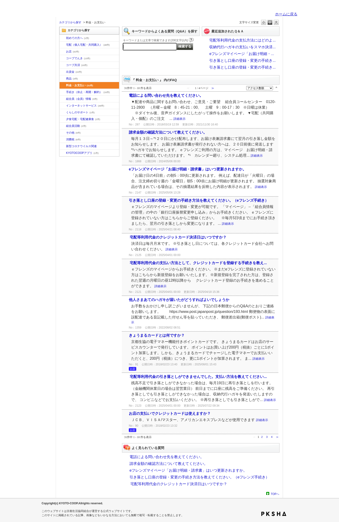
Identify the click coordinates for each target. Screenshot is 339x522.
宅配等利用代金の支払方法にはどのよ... (242, 40)
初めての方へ (77, 38)
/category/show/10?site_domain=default (63, 38)
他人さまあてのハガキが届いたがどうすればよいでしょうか (179, 300)
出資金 (74, 71)
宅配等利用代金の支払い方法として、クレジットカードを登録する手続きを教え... (198, 263)
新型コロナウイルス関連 (81, 146)
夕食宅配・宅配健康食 (83, 119)
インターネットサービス (85, 105)
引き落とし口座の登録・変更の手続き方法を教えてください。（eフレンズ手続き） (199, 200)
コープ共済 (76, 65)
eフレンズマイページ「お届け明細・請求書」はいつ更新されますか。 (187, 169)
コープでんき (78, 58)
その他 (73, 132)
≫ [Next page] (277, 437)
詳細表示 (179, 119)
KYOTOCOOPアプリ (82, 153)
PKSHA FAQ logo (273, 514)
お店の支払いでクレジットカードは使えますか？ (170, 413)
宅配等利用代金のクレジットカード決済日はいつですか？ (177, 237)
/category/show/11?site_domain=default (63, 79)
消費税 (73, 139)
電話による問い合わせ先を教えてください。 (166, 95)
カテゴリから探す (70, 22)
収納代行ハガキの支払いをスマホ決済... (242, 47)
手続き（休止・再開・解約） (88, 92)
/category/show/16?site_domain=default (63, 113)
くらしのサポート (80, 112)
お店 (72, 51)
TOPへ (275, 493)
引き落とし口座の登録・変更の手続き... (242, 60)
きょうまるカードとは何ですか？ (157, 335)
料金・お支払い (79, 85)
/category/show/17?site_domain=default (63, 119)
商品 (72, 78)
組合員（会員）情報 (81, 98)
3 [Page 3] (267, 437)
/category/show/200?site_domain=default (63, 153)
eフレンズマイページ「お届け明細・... (241, 54)
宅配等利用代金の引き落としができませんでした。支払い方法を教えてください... (198, 377)
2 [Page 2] (262, 437)
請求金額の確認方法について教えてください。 (168, 132)
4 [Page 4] (272, 437)
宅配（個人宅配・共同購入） (88, 44)
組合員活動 (76, 126)
